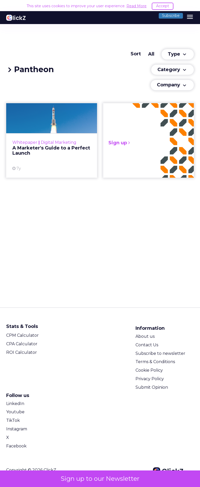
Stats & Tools (22, 326)
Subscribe (171, 15)
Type (178, 54)
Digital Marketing (58, 142)
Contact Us (146, 344)
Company (172, 85)
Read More (136, 6)
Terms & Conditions (155, 361)
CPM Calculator (22, 335)
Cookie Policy (149, 370)
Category (172, 70)
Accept (162, 6)
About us (145, 336)
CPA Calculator (21, 343)
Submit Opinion (151, 387)
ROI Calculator (21, 352)
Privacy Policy (149, 378)
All (151, 54)
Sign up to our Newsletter (100, 478)
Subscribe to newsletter (160, 353)
